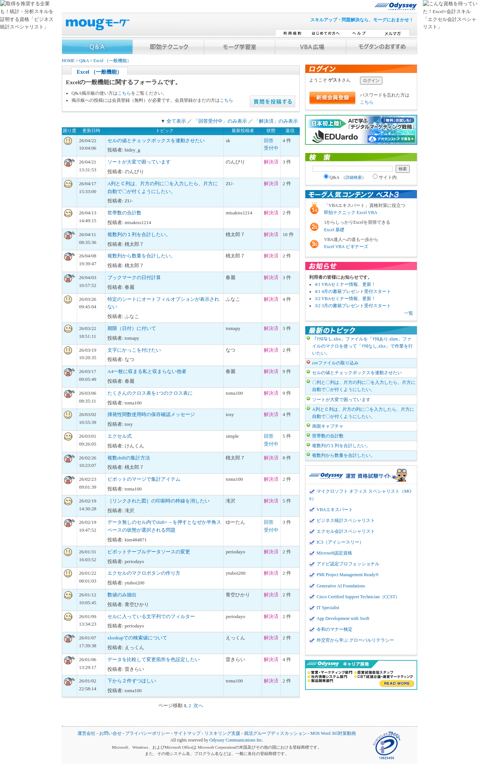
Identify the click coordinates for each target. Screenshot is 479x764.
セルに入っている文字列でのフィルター (151, 616)
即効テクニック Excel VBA (350, 212)
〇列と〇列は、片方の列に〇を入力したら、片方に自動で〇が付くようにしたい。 (363, 386)
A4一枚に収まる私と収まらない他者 (146, 371)
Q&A (84, 60)
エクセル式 (119, 436)
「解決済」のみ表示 (276, 121)
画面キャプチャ (328, 426)
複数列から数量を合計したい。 (141, 256)
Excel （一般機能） (113, 60)
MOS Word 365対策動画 (333, 733)
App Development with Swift (343, 618)
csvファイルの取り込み (335, 363)
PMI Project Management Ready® (348, 574)
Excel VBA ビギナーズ (346, 246)
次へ (198, 705)
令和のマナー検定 (335, 629)
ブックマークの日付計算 (134, 277)
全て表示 (176, 121)
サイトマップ (187, 733)
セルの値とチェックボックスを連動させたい (156, 140)
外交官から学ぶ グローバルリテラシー (355, 640)
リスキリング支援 (222, 733)
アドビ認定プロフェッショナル (348, 563)
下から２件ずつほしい (131, 681)
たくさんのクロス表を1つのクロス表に (150, 393)
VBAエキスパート (335, 509)
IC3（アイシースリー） (340, 542)
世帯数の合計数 (124, 213)
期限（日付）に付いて (131, 328)
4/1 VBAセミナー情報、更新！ (345, 284)
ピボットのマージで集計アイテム (143, 479)
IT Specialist (328, 607)
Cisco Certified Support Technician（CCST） (358, 596)
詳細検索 (353, 177)
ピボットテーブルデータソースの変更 (148, 551)
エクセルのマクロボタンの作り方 (143, 573)
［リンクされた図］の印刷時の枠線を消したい (158, 501)
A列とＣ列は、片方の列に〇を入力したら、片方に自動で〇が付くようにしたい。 (363, 413)
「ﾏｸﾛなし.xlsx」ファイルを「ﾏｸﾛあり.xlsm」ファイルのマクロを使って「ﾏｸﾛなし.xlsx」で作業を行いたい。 (362, 346)
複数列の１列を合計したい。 (139, 234)
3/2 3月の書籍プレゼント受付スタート (353, 305)
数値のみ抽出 (122, 595)
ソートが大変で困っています (139, 162)
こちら (124, 93)
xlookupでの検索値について (137, 638)
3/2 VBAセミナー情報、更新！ (345, 298)
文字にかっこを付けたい (134, 350)
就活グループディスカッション (275, 733)
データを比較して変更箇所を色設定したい (153, 659)
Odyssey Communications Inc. (236, 740)
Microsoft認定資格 (334, 553)
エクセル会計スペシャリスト (346, 531)
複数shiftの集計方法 (128, 458)
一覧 (408, 313)
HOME (68, 60)
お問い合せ (110, 733)
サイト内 (385, 177)
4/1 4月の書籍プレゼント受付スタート (353, 291)
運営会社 (86, 733)
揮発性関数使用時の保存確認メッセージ (151, 414)
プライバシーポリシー (147, 733)
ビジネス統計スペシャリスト (346, 520)
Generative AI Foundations (341, 586)
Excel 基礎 (334, 229)
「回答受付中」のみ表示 (220, 121)
